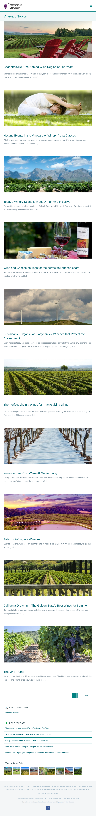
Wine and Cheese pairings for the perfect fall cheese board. (42, 267)
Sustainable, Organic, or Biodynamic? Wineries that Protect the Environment (37, 753)
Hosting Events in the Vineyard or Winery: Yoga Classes (40, 135)
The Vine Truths (14, 671)
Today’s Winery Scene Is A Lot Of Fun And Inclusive (37, 201)
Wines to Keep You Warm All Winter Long (30, 473)
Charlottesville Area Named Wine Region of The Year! (38, 66)
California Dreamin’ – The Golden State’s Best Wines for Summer (46, 605)
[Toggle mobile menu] (91, 5)
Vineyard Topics (12, 713)
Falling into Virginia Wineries (22, 539)
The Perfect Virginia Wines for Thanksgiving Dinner (36, 404)
